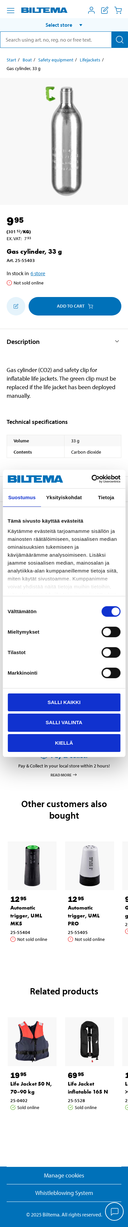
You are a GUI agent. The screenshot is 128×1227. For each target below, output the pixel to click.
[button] (64, 24)
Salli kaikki (64, 702)
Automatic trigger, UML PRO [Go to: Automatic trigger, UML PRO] (84, 915)
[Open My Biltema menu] (91, 10)
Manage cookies (64, 1175)
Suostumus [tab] (22, 497)
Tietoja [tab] (106, 497)
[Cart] (118, 10)
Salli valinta (64, 722)
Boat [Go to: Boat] (27, 60)
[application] (114, 1212)
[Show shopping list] (104, 10)
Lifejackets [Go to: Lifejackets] (90, 60)
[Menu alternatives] (10, 10)
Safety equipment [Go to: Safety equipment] (55, 60)
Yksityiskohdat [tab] (64, 497)
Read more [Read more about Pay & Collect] (64, 774)
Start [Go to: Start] (11, 60)
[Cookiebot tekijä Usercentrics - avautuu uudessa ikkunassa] (91, 479)
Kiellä (64, 743)
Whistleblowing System (64, 1193)
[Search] (119, 39)
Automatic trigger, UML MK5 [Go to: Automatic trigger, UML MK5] (26, 915)
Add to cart (75, 306)
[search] (64, 39)
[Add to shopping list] (16, 306)
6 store (38, 273)
